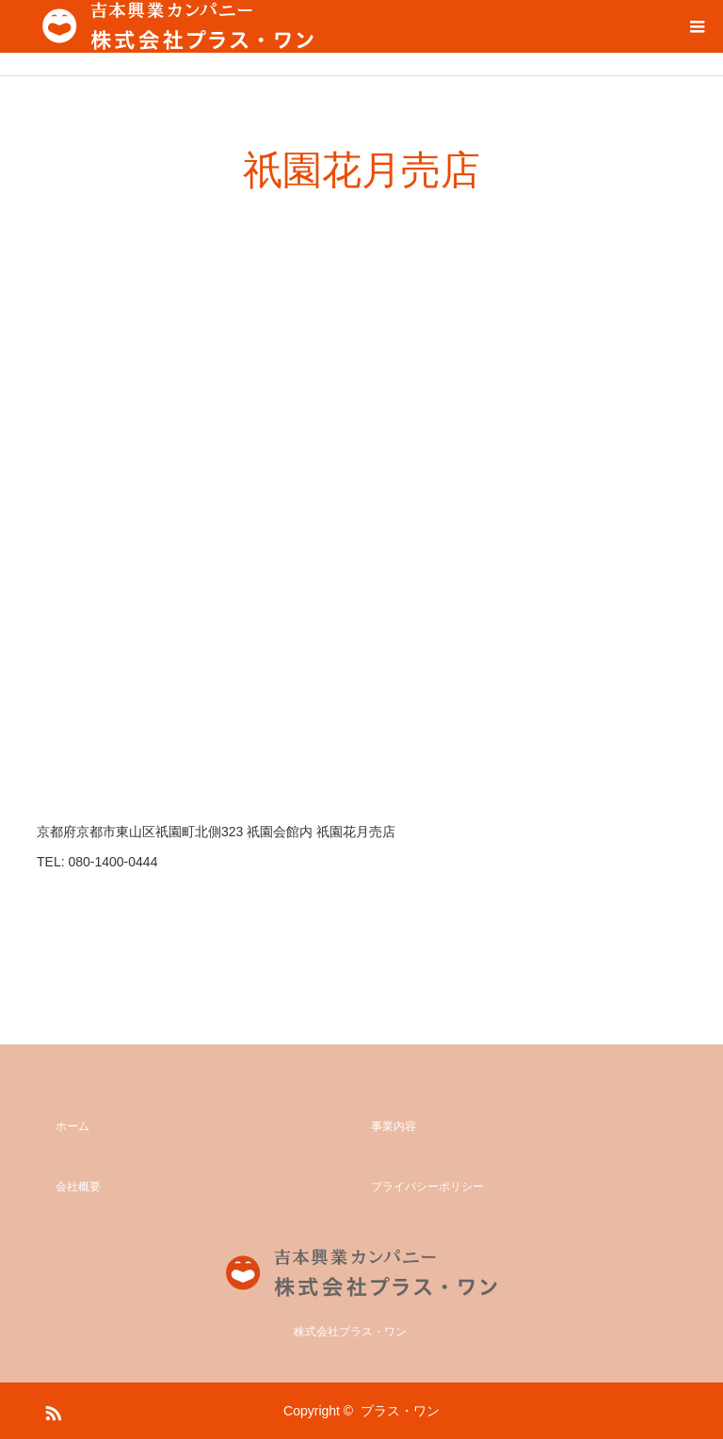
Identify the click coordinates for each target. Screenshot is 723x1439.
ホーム (72, 1126)
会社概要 (78, 1186)
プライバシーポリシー (427, 1186)
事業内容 (393, 1126)
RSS (51, 1410)
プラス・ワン (400, 1410)
